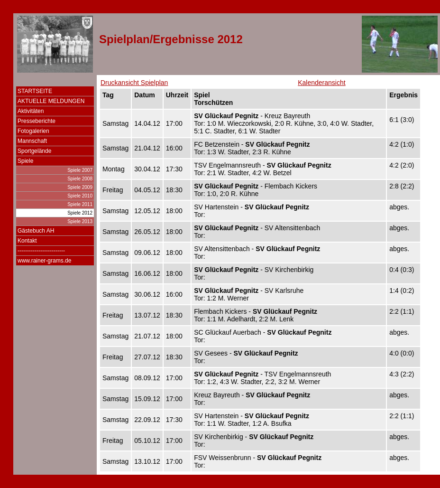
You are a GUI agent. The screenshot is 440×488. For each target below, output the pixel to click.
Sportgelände (34, 151)
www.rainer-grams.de (44, 260)
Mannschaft (32, 141)
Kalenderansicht (321, 82)
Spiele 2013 (79, 221)
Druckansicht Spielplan (134, 82)
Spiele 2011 (79, 204)
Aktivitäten (31, 111)
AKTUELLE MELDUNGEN (51, 101)
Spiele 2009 (79, 187)
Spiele (25, 161)
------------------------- (41, 250)
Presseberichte (36, 121)
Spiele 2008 (79, 178)
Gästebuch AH (36, 230)
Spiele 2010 (79, 195)
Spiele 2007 (79, 170)
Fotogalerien (33, 131)
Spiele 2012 (79, 213)
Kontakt (27, 240)
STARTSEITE (35, 91)
